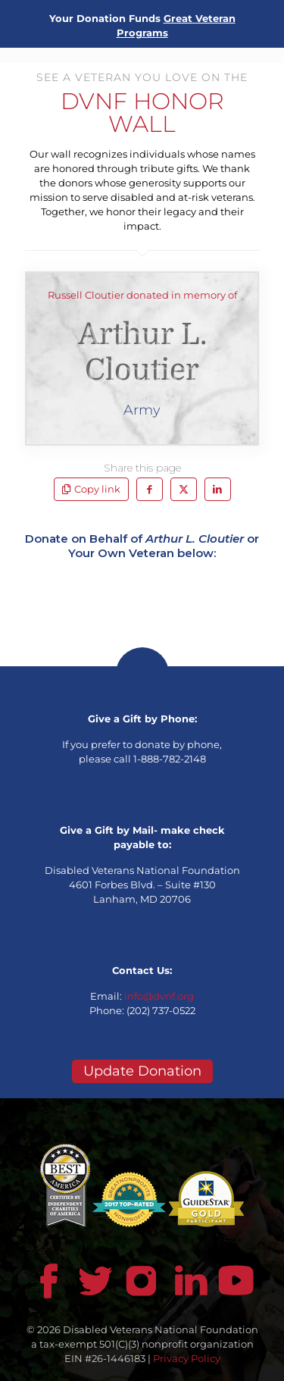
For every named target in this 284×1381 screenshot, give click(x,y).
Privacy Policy (186, 1358)
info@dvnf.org (159, 996)
